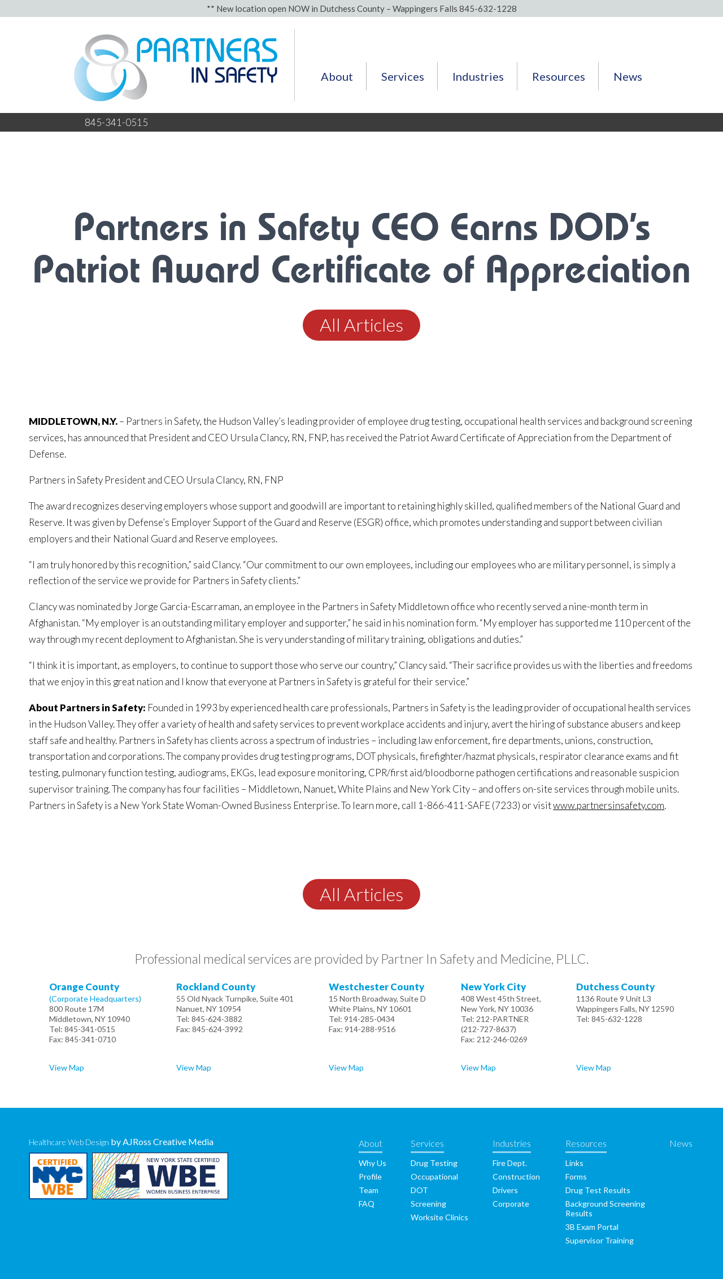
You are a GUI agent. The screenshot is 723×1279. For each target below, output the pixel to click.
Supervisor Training (599, 1240)
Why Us (372, 1163)
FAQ (366, 1203)
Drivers (505, 1190)
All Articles (361, 325)
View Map (66, 1067)
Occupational (434, 1176)
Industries (478, 76)
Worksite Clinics (439, 1217)
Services (402, 76)
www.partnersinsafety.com (608, 805)
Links (574, 1163)
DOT (419, 1190)
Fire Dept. (510, 1163)
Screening (428, 1203)
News (627, 76)
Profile (370, 1176)
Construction (516, 1176)
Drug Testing (434, 1163)
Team (368, 1190)
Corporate (511, 1203)
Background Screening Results (605, 1208)
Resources (558, 76)
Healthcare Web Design (69, 1142)
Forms (576, 1176)
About (337, 76)
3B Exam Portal (592, 1227)
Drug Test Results (597, 1190)
